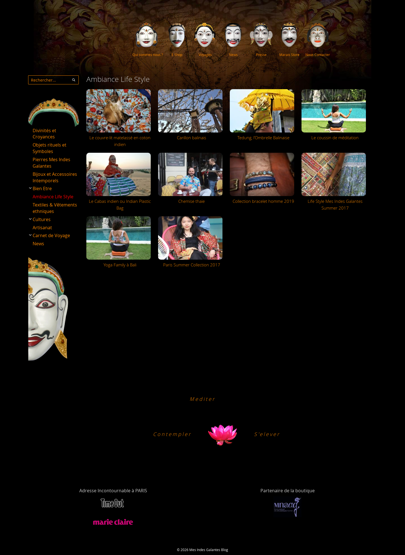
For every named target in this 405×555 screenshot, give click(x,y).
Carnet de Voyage (51, 235)
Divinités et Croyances (44, 133)
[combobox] (53, 79)
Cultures (42, 219)
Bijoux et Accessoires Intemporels (55, 177)
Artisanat (42, 227)
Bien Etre (42, 188)
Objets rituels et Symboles (49, 148)
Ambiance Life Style (53, 197)
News (38, 244)
